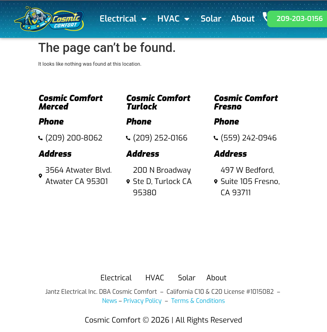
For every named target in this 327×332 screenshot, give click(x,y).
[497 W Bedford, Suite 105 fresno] (251, 234)
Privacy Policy (142, 301)
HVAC (174, 19)
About (243, 18)
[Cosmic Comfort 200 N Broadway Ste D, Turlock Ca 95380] (163, 234)
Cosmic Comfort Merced (70, 102)
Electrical (124, 19)
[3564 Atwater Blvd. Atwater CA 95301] (75, 222)
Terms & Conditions (198, 301)
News (109, 301)
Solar (211, 18)
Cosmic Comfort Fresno (246, 102)
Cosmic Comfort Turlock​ (158, 102)
